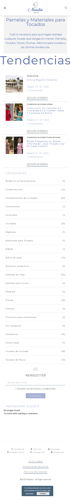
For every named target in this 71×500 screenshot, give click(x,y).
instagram (37, 452)
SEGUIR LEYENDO (37, 98)
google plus (15, 452)
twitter (36, 449)
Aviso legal (36, 461)
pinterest (57, 452)
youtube (54, 449)
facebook (18, 449)
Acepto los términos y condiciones (37, 388)
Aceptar (43, 493)
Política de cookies (35, 472)
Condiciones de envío (35, 466)
